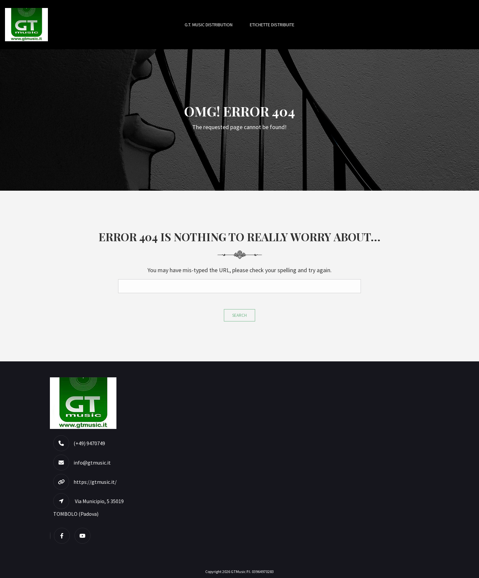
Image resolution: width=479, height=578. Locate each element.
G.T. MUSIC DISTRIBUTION (209, 25)
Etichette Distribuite (272, 25)
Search (239, 315)
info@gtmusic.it (92, 462)
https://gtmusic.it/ (95, 482)
